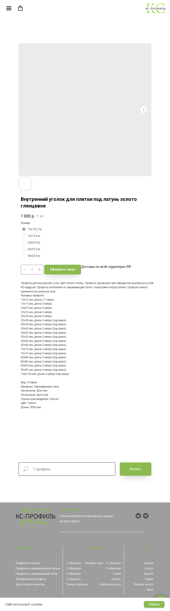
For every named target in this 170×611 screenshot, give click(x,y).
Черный (148, 563)
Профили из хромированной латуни (38, 568)
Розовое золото (143, 584)
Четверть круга (94, 563)
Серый (149, 579)
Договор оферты (70, 521)
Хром (150, 589)
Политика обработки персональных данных (86, 516)
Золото (149, 568)
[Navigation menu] (8, 8)
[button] (20, 8)
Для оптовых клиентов (30, 584)
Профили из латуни (28, 563)
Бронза (148, 573)
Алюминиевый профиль (31, 579)
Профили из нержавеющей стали (37, 573)
